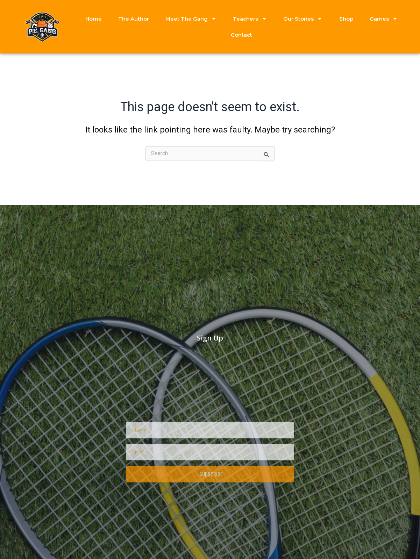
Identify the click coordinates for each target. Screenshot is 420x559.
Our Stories (302, 19)
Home (93, 18)
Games (384, 19)
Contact (241, 34)
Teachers (250, 19)
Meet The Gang (190, 19)
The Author (133, 18)
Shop (346, 18)
